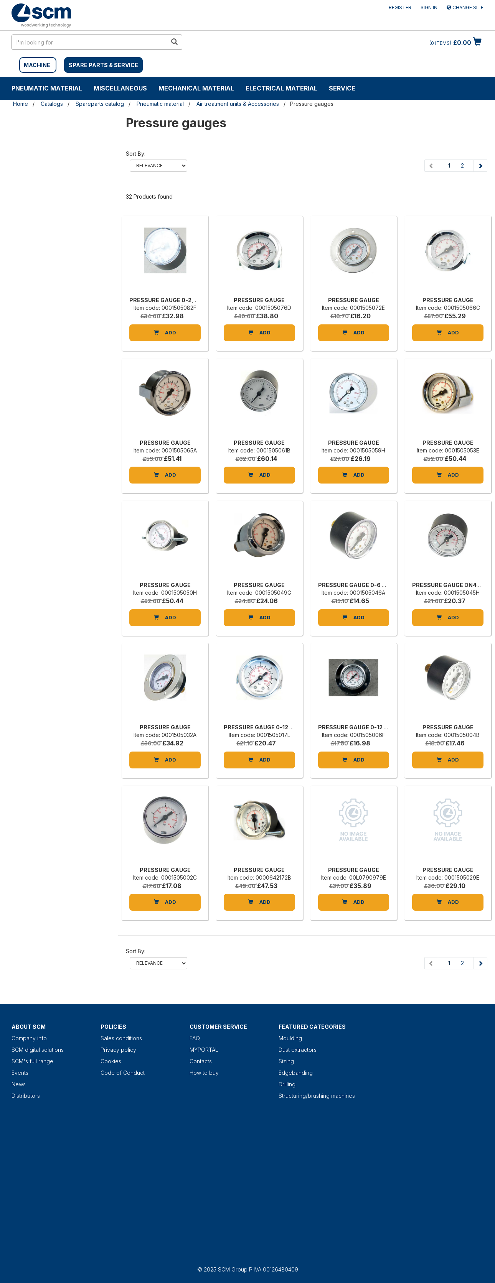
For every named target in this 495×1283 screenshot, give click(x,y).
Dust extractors (298, 1049)
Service (342, 88)
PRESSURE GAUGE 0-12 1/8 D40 (267, 727)
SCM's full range (32, 1061)
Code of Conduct (123, 1072)
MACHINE (37, 65)
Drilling (287, 1084)
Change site (465, 7)
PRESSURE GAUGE (259, 300)
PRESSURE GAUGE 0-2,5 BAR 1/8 (174, 300)
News (19, 1084)
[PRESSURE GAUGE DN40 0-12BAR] (447, 542)
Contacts (201, 1061)
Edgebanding (296, 1072)
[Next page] (480, 165)
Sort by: (135, 153)
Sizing (286, 1061)
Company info (29, 1038)
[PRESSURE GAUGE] (259, 258)
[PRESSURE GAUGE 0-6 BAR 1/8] (353, 542)
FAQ (195, 1038)
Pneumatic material (47, 88)
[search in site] (89, 42)
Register (400, 7)
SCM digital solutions (38, 1049)
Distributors (26, 1095)
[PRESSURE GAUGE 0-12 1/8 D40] (259, 685)
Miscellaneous (120, 88)
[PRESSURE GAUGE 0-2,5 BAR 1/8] (165, 258)
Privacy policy (118, 1049)
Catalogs (52, 103)
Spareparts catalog (100, 103)
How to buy (204, 1072)
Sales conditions (121, 1038)
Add (165, 332)
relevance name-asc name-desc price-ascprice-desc (158, 166)
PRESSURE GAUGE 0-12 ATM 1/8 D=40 (370, 727)
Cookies (111, 1061)
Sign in (429, 7)
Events (20, 1072)
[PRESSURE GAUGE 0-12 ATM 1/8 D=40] (353, 685)
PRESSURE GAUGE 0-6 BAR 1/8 (360, 585)
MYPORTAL (204, 1049)
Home (20, 103)
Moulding (290, 1038)
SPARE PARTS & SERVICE (103, 65)
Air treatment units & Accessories (237, 103)
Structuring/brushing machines (317, 1095)
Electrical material (281, 88)
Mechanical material (196, 88)
